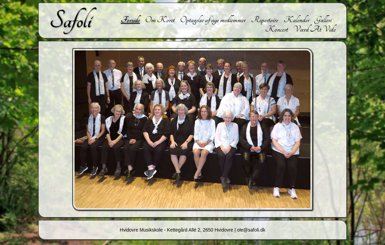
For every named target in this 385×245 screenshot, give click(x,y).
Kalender (296, 20)
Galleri (323, 20)
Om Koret (160, 20)
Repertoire (264, 20)
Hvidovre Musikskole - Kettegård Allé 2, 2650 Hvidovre (176, 230)
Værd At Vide (314, 29)
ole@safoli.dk (251, 230)
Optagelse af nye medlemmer (213, 20)
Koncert (276, 29)
